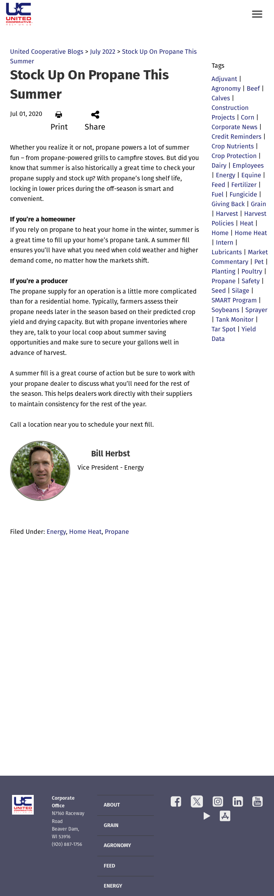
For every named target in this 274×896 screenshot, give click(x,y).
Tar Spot (224, 329)
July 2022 (102, 52)
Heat (247, 224)
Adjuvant (224, 79)
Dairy (219, 166)
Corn (247, 118)
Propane (117, 532)
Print (58, 121)
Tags (218, 66)
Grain (258, 204)
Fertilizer (244, 185)
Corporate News (235, 127)
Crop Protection (234, 156)
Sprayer (256, 310)
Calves (221, 98)
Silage (240, 291)
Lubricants (227, 252)
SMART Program (234, 301)
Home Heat (85, 532)
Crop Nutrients (233, 147)
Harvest (227, 214)
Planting (223, 272)
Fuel (218, 195)
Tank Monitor (235, 320)
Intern (224, 243)
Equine (251, 175)
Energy (56, 532)
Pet (259, 262)
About (112, 805)
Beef (253, 89)
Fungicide (243, 195)
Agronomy (226, 89)
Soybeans (225, 310)
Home (220, 233)
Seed (219, 291)
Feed (218, 185)
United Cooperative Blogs (46, 52)
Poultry (251, 272)
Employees (248, 166)
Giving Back (228, 204)
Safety (250, 281)
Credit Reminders (237, 137)
